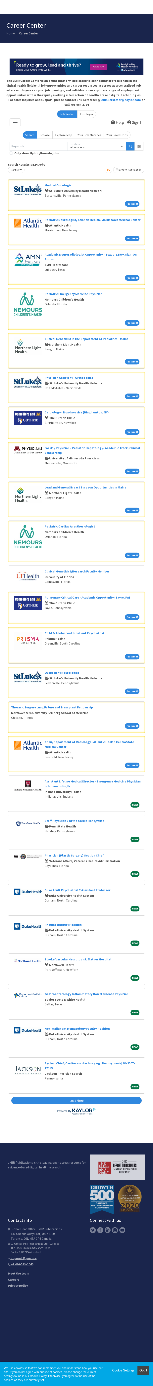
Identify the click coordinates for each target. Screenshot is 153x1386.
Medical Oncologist (59, 185)
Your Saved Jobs (117, 135)
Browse (45, 135)
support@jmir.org (22, 1258)
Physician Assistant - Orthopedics (69, 378)
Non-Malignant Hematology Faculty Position (77, 1028)
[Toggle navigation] (15, 122)
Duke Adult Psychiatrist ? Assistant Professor (77, 890)
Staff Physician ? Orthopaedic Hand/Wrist (74, 821)
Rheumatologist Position (63, 925)
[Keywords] (39, 146)
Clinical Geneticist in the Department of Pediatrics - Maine (86, 339)
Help (117, 122)
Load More (77, 1101)
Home (10, 33)
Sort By (15, 170)
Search (29, 135)
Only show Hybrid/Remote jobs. (37, 153)
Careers (13, 1279)
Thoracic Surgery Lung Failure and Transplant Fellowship (52, 707)
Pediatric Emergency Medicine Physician (73, 294)
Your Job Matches (89, 135)
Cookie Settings (123, 1370)
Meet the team (18, 1273)
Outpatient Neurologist (62, 673)
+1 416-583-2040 (20, 1264)
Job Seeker (67, 114)
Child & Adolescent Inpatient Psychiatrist (74, 633)
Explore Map (63, 135)
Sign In (135, 122)
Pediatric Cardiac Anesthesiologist (70, 526)
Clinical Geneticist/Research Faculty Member (77, 571)
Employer (86, 114)
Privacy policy (18, 1285)
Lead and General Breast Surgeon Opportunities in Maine (85, 487)
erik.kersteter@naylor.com (121, 100)
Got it (143, 1370)
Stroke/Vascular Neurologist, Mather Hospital (78, 959)
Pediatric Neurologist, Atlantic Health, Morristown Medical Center (92, 220)
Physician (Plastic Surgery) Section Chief (74, 855)
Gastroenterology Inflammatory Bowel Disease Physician (86, 994)
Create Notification (128, 170)
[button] (139, 146)
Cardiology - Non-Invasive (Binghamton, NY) (77, 412)
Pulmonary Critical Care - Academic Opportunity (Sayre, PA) (87, 597)
